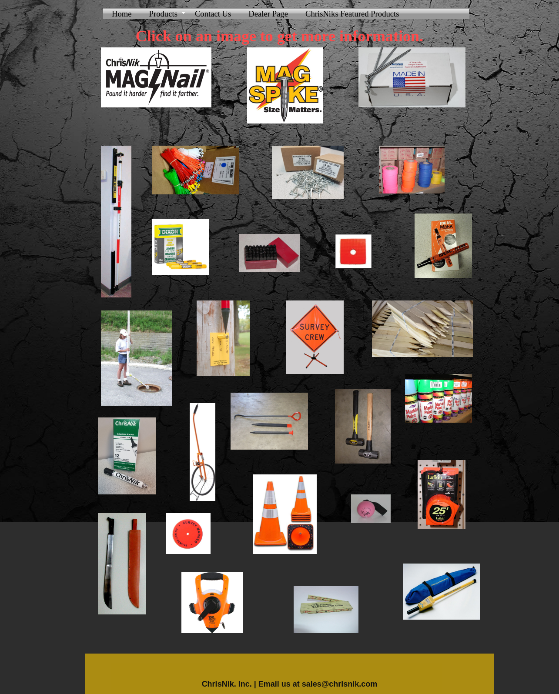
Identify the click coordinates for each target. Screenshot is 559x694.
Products (163, 13)
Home (122, 13)
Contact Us (213, 13)
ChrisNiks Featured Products (352, 13)
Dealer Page (268, 13)
